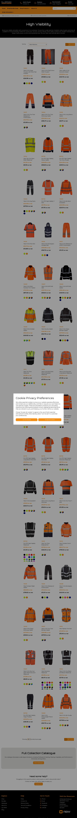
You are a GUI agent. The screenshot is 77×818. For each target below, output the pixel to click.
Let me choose (26, 419)
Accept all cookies (50, 419)
